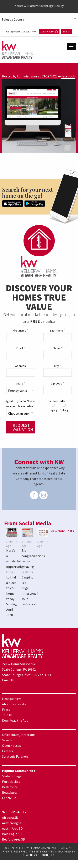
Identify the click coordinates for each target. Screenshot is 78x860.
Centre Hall (10, 798)
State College (12, 776)
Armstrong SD (12, 823)
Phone (57, 348)
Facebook (68, 76)
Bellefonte (10, 787)
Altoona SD (10, 817)
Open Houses (49, 31)
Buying (53, 408)
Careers (26, 31)
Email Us (8, 680)
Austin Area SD (12, 828)
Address (20, 366)
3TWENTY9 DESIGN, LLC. (39, 855)
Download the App (15, 720)
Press (6, 709)
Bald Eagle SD (12, 834)
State (20, 383)
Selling (64, 408)
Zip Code (57, 383)
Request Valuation (23, 427)
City (57, 366)
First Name (20, 330)
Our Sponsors (13, 31)
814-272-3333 (41, 675)
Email (20, 348)
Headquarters (11, 699)
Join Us (7, 715)
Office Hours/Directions (18, 735)
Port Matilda (11, 781)
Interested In (58, 401)
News (35, 31)
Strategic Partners (15, 756)
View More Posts (62, 531)
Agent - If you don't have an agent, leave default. (20, 403)
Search (66, 31)
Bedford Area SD (13, 839)
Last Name (57, 330)
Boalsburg (9, 792)
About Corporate (14, 704)
